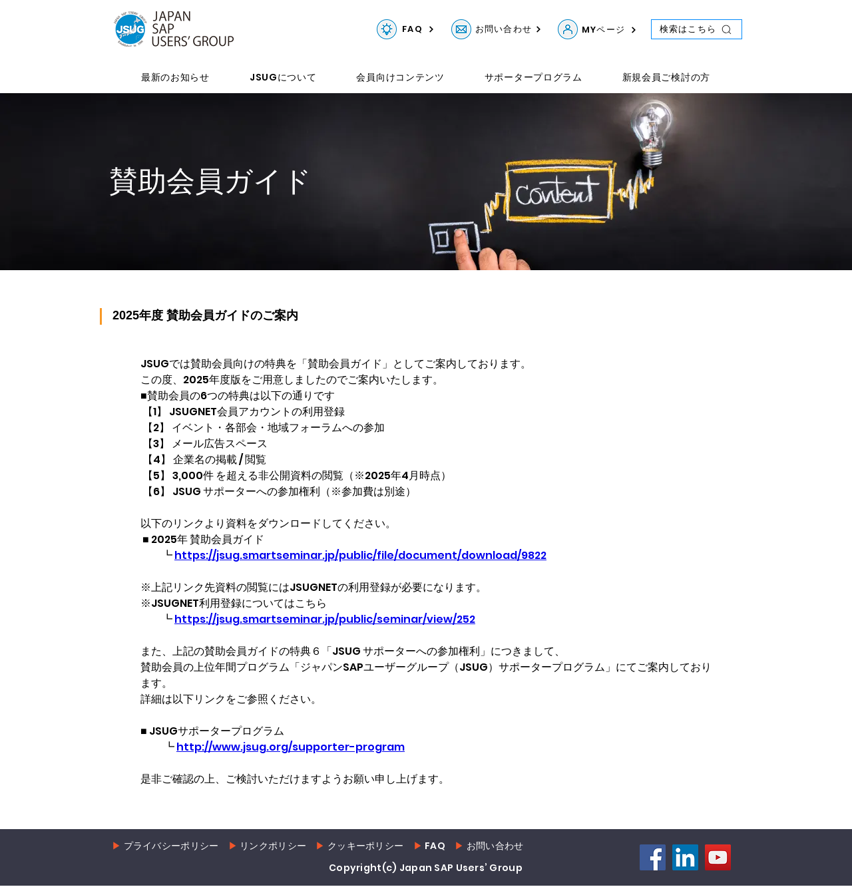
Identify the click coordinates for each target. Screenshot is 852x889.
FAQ (435, 845)
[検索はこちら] (696, 29)
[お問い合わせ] (461, 29)
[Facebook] (653, 857)
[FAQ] (387, 29)
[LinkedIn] (685, 857)
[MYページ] (568, 29)
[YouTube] (718, 857)
